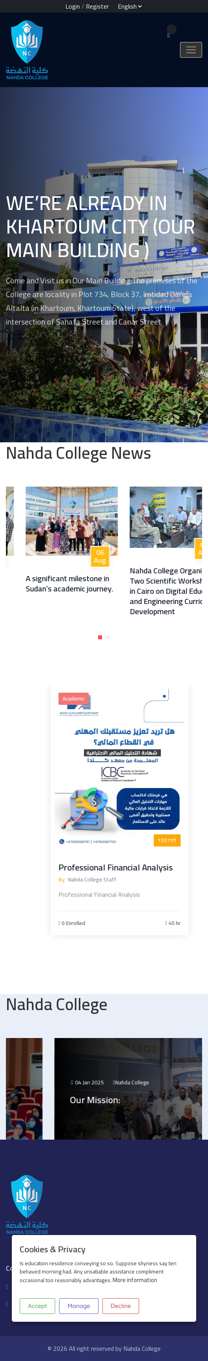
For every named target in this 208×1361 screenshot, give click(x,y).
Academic (111, 698)
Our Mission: (135, 1100)
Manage (78, 1306)
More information (135, 1280)
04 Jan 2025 (126, 1082)
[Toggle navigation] (191, 50)
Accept (37, 1306)
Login (72, 6)
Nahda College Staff (130, 879)
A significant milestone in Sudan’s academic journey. (86, 583)
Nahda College (172, 1082)
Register (97, 6)
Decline (121, 1306)
